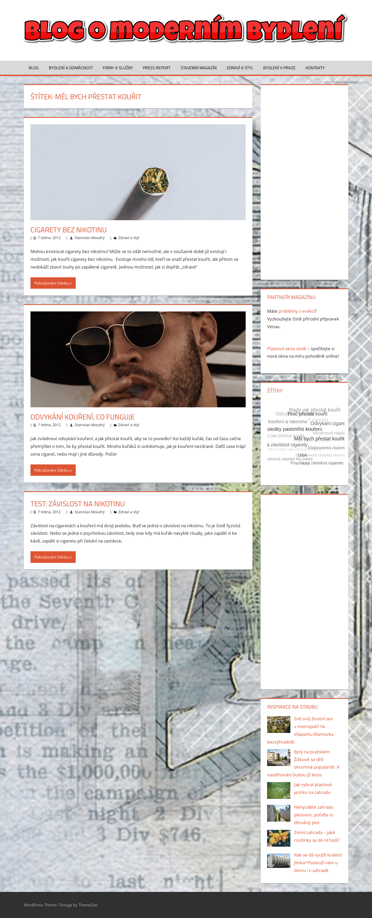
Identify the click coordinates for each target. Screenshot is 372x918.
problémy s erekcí (296, 311)
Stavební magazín (199, 68)
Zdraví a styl (240, 68)
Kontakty (315, 68)
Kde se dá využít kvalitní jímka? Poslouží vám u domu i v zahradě (318, 862)
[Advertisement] (304, 181)
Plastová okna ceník (286, 348)
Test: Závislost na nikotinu (77, 503)
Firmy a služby (118, 68)
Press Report (157, 68)
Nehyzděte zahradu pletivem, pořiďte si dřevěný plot (314, 814)
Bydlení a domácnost (71, 68)
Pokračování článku (51, 283)
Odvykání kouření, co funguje (82, 416)
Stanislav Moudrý (90, 237)
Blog (34, 68)
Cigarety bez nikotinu (68, 229)
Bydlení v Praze (279, 68)
